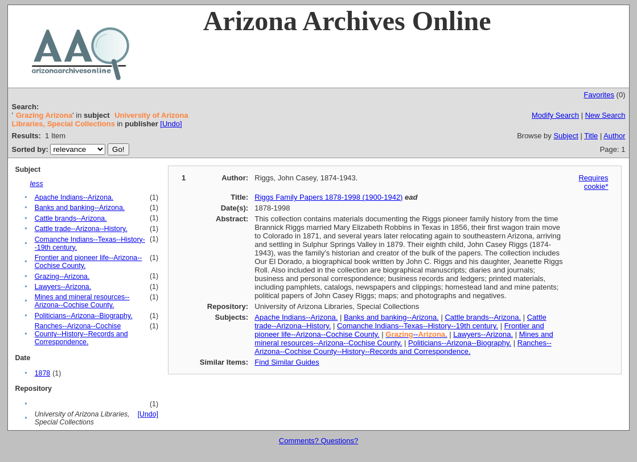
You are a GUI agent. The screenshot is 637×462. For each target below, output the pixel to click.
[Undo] (171, 123)
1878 (42, 373)
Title (591, 135)
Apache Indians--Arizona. (74, 197)
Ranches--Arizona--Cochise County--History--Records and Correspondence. (81, 334)
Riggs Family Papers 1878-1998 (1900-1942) (328, 197)
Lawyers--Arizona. (63, 287)
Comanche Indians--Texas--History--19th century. (417, 325)
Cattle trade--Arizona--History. (81, 229)
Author (614, 135)
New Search (605, 115)
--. (416, 334)
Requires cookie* (593, 182)
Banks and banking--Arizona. (80, 208)
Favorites (598, 94)
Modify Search (555, 115)
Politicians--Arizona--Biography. (84, 316)
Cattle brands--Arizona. (71, 218)
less (36, 183)
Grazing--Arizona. (62, 276)
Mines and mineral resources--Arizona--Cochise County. (82, 301)
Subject (565, 135)
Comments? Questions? (318, 440)
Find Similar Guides (286, 362)
